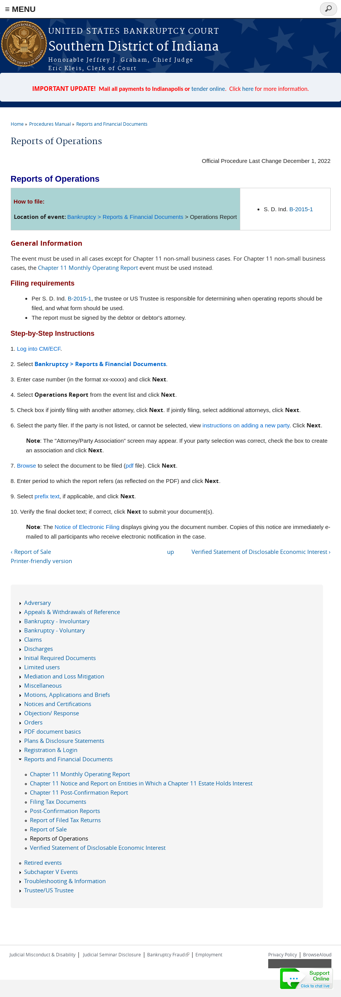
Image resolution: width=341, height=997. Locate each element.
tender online (208, 88)
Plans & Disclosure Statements (64, 740)
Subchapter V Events (51, 871)
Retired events (43, 862)
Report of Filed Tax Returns (65, 820)
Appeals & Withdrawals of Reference (72, 612)
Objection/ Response (51, 713)
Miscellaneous (43, 685)
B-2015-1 (301, 209)
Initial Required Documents (60, 658)
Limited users (42, 667)
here (248, 88)
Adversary (37, 602)
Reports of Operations (59, 838)
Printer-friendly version (41, 561)
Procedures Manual (50, 124)
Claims (33, 639)
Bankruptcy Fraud (168, 954)
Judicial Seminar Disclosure (112, 954)
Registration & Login (50, 750)
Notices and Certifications (57, 704)
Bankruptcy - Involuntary (57, 621)
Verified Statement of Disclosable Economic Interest (98, 847)
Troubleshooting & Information (65, 881)
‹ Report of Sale (31, 551)
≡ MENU (20, 9)
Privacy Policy (282, 954)
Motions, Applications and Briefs (67, 694)
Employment (208, 954)
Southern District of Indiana (133, 47)
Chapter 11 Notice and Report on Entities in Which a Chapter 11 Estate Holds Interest (141, 783)
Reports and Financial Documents (112, 124)
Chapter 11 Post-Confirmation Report (79, 792)
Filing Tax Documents (58, 801)
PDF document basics (52, 731)
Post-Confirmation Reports (65, 811)
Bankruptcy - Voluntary (54, 630)
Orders (33, 722)
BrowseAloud (317, 954)
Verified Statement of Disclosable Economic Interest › (261, 551)
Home (17, 124)
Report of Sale (48, 829)
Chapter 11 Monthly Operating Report (88, 267)
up (170, 551)
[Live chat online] (306, 978)
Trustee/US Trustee (49, 890)
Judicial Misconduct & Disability (42, 954)
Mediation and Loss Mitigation (64, 676)
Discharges (38, 648)
